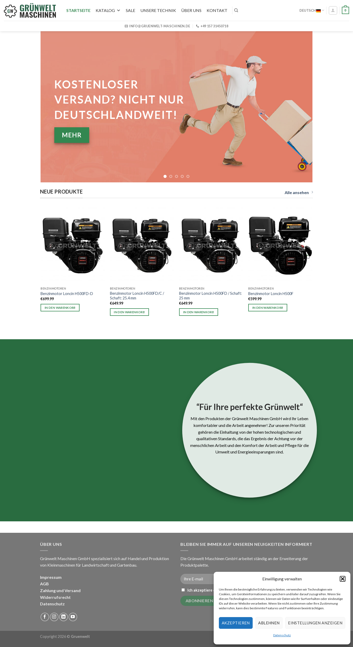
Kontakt (217, 10)
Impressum (51, 577)
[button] (342, 578)
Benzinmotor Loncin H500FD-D (67, 293)
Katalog (108, 10)
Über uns (191, 10)
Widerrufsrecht (55, 597)
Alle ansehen (299, 192)
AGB (44, 583)
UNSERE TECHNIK (158, 10)
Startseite (78, 10)
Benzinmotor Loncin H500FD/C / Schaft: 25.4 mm (137, 295)
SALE (130, 10)
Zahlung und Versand (60, 590)
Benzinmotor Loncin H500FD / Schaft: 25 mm (210, 295)
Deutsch (311, 10)
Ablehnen (269, 622)
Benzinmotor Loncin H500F (270, 293)
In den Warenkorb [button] (60, 307)
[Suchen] (236, 10)
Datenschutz (282, 635)
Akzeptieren (236, 622)
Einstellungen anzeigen (315, 622)
